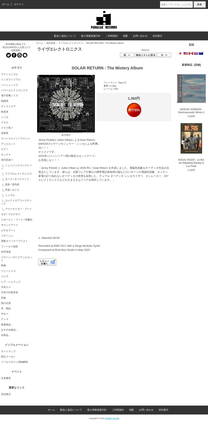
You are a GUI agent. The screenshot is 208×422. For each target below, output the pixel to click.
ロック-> (6, 154)
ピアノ (4, 149)
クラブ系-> (7, 127)
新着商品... (7, 324)
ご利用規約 (112, 35)
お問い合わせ (140, 35)
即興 (3, 265)
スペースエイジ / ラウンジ (15, 138)
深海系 (4, 133)
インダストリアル (11, 79)
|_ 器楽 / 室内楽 (10, 184)
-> (7, 159)
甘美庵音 (6, 378)
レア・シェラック (11, 281)
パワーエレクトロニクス (14, 90)
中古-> (4, 313)
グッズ (4, 319)
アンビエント (8, 143)
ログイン (19, 4)
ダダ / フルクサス (10, 214)
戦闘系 (4, 101)
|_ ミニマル (8, 195)
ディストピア (8, 106)
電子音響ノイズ (9, 95)
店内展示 (157, 35)
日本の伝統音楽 (9, 292)
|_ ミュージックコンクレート (16, 167)
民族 (3, 297)
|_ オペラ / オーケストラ (15, 179)
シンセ (4, 117)
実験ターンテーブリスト (14, 241)
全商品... (5, 335)
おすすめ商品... (9, 329)
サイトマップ (8, 351)
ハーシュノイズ (9, 85)
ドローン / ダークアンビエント (16, 259)
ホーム (5, 4)
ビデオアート (8, 230)
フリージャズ (8, 271)
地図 (125, 35)
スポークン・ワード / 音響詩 (16, 219)
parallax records (112, 418)
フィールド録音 (9, 246)
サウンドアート (9, 225)
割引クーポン (8, 356)
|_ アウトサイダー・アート (16, 209)
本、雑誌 (6, 308)
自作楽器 (6, 251)
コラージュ (7, 235)
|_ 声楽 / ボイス (10, 189)
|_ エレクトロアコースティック (16, 202)
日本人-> (6, 287)
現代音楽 (50, 43)
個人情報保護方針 (91, 35)
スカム (4, 122)
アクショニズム (9, 74)
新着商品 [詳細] (191, 64)
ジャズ (4, 276)
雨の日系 (6, 303)
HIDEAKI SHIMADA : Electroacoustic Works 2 (191, 94)
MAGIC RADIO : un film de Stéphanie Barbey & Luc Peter (191, 145)
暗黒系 (4, 111)
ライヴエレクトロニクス (70, 43)
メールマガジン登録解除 (14, 362)
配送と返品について (65, 35)
